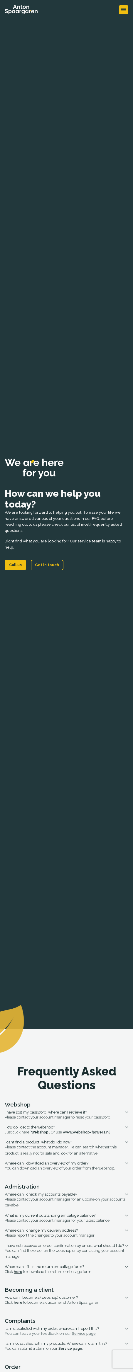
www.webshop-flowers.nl (86, 1132)
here (18, 1271)
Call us (15, 565)
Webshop (39, 1132)
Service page (84, 1333)
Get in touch (47, 565)
